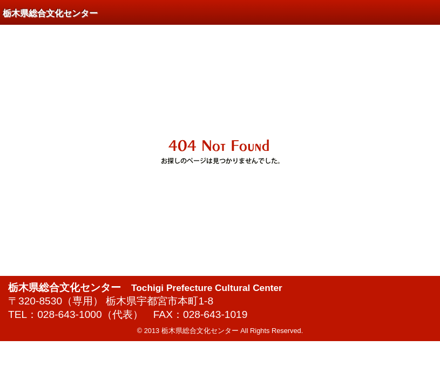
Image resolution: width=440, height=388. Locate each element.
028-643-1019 (215, 314)
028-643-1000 (69, 314)
